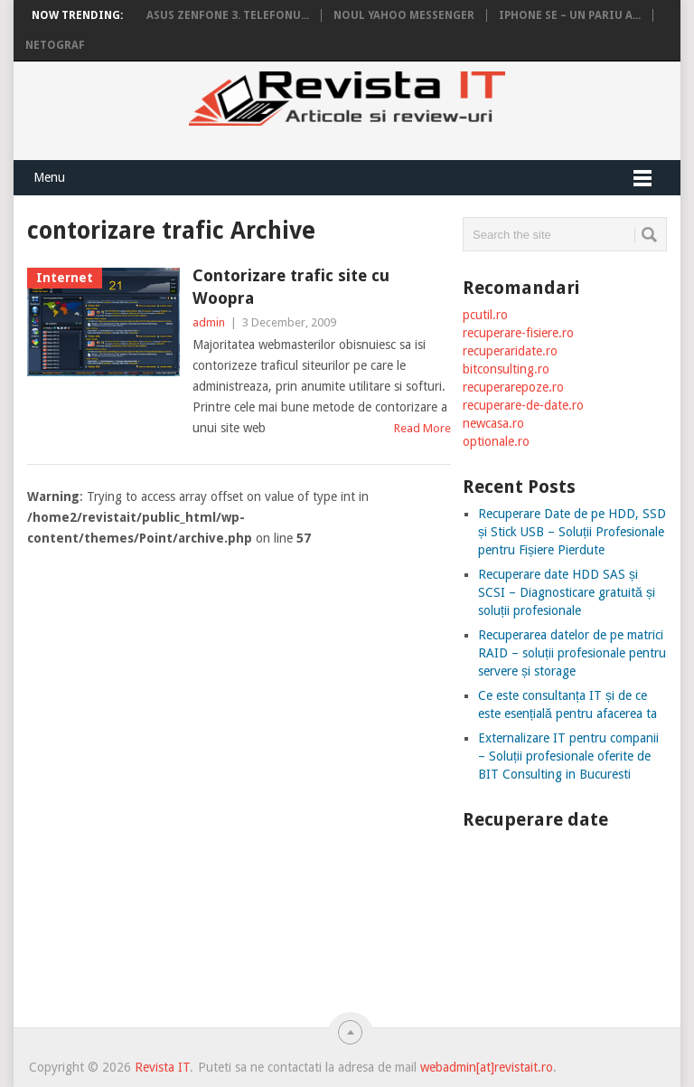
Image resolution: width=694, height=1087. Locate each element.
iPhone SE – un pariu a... (570, 15)
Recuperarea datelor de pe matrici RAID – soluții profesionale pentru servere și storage (572, 653)
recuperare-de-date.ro (523, 405)
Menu (49, 177)
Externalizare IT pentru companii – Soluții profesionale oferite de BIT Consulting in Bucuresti (568, 756)
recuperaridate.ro (510, 351)
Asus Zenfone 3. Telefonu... (227, 15)
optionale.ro (496, 441)
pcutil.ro (485, 314)
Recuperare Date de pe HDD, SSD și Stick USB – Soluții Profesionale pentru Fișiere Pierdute (572, 531)
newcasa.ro (493, 423)
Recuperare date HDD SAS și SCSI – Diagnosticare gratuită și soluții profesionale (566, 592)
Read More (422, 428)
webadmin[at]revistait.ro (485, 1067)
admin (208, 322)
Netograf (55, 45)
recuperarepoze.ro (513, 387)
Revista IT (162, 1067)
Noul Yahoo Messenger (403, 15)
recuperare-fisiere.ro (518, 333)
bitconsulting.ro (506, 369)
